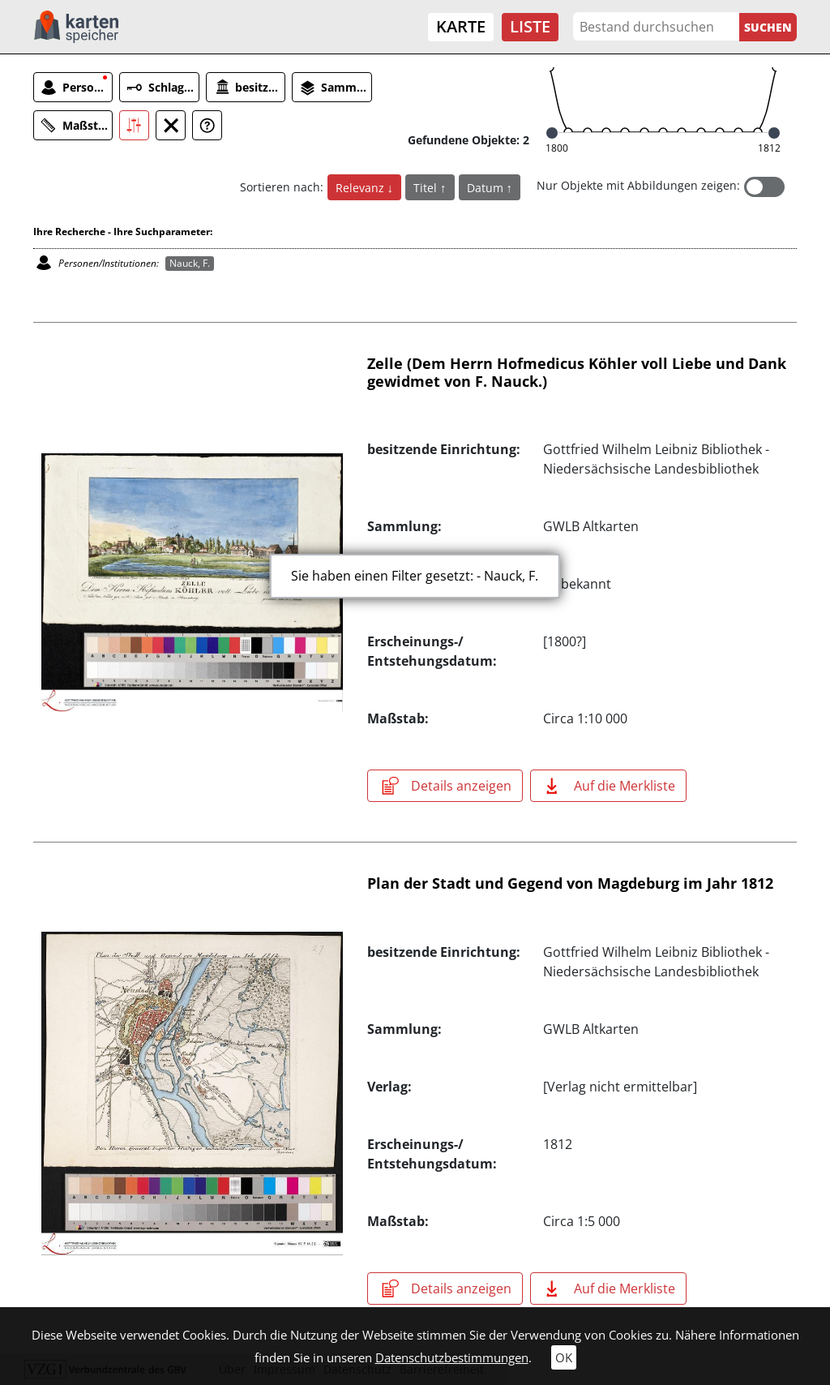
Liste (530, 26)
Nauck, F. (189, 263)
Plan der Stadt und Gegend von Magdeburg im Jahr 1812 (570, 883)
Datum (487, 187)
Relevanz (361, 187)
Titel (426, 187)
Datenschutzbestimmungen (451, 1357)
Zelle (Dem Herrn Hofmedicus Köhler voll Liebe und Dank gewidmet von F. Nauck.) (576, 372)
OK (563, 1357)
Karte (461, 26)
